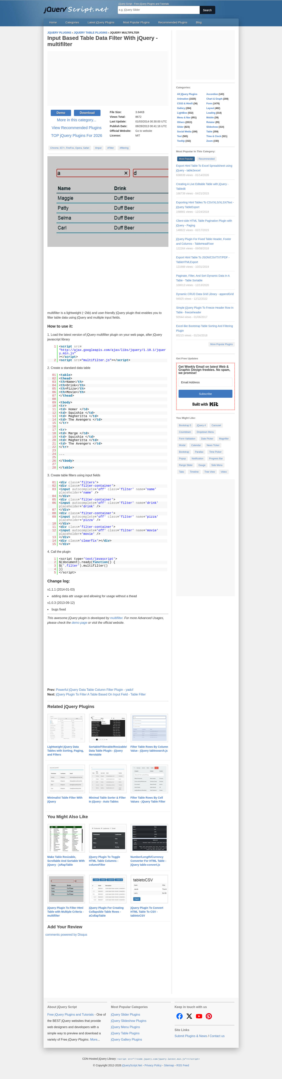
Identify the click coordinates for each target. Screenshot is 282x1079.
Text (179, 136)
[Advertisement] (107, 78)
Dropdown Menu (205, 432)
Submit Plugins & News (191, 1036)
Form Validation (187, 438)
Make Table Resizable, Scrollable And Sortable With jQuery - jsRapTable (66, 860)
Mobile (210, 117)
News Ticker (213, 445)
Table (209, 131)
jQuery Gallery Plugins (126, 1039)
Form (209, 103)
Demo (61, 112)
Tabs (181, 471)
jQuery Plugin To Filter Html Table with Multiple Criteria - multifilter (65, 911)
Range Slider (186, 465)
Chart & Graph (214, 98)
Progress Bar (216, 458)
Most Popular (186, 159)
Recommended (206, 159)
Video (224, 471)
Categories (72, 22)
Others (181, 122)
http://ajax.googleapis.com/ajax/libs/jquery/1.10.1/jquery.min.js (112, 351)
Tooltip (181, 141)
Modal (182, 445)
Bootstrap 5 (185, 425)
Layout (210, 108)
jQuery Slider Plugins (125, 1014)
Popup (182, 458)
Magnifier (224, 438)
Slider (180, 127)
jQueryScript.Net (132, 1065)
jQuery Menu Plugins (125, 1027)
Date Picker (207, 438)
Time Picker (215, 452)
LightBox (182, 113)
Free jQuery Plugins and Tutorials (78, 8)
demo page (79, 622)
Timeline (194, 471)
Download (87, 112)
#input (98, 148)
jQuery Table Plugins (125, 1033)
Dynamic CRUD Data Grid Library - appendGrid (205, 294)
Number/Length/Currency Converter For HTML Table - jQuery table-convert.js (148, 860)
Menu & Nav (184, 117)
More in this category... (76, 120)
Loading (211, 113)
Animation (183, 98)
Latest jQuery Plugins (101, 22)
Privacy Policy (153, 1065)
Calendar (196, 445)
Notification (197, 458)
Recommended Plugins (172, 22)
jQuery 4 (201, 425)
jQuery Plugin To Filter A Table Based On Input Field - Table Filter (101, 694)
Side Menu (216, 465)
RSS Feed (182, 1065)
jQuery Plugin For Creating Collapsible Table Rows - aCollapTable (106, 911)
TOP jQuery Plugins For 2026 (76, 135)
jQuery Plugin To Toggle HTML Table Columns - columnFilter (104, 860)
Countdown (185, 432)
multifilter (116, 618)
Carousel (216, 425)
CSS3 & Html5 (185, 103)
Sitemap (169, 1065)
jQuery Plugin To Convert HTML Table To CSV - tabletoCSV (147, 911)
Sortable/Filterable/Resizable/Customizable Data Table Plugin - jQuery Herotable (117, 750)
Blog (199, 22)
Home (53, 22)
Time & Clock (213, 136)
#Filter (110, 148)
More (93, 1039)
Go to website (143, 130)
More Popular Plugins (221, 344)
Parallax (199, 452)
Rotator (210, 122)
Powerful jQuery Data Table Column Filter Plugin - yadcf (94, 689)
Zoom (209, 141)
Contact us (217, 1036)
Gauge (201, 465)
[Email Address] (205, 382)
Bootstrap (184, 452)
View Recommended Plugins (76, 128)
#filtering (124, 148)
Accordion (212, 94)
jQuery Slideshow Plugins (128, 1020)
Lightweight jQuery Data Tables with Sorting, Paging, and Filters (65, 750)
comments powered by (66, 934)
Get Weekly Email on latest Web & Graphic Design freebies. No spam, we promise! (204, 370)
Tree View (210, 471)
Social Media (184, 131)
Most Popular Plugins (136, 22)
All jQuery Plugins (187, 94)
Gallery (181, 108)
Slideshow (212, 127)
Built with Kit (205, 404)
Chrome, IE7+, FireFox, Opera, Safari (69, 148)
